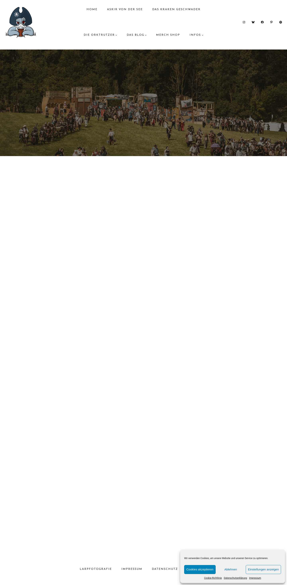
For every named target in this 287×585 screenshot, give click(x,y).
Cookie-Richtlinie (213, 578)
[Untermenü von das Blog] (145, 35)
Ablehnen (230, 569)
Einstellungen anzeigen (263, 569)
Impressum (255, 578)
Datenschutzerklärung (235, 578)
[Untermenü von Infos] (202, 35)
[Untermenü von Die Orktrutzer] (116, 35)
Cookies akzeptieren (199, 569)
